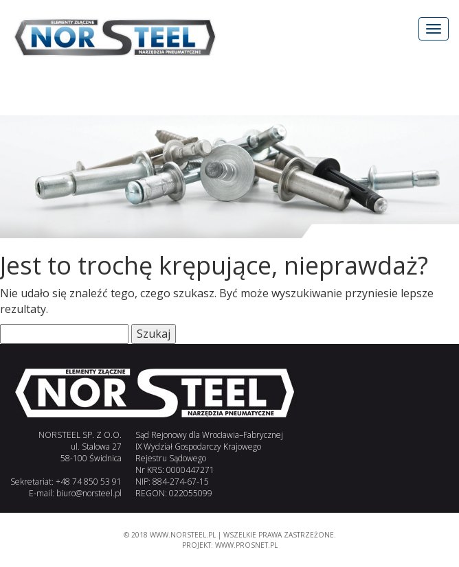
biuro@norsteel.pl (89, 493)
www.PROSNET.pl (246, 545)
